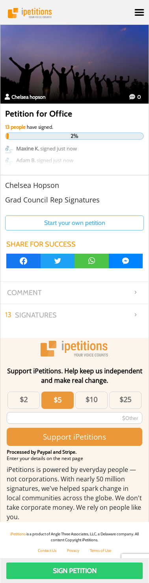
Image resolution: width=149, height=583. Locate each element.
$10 (91, 399)
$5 (57, 400)
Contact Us (47, 550)
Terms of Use (100, 550)
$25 (125, 399)
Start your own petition (74, 223)
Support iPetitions (74, 436)
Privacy (73, 550)
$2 (24, 399)
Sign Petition (75, 571)
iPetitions (74, 13)
